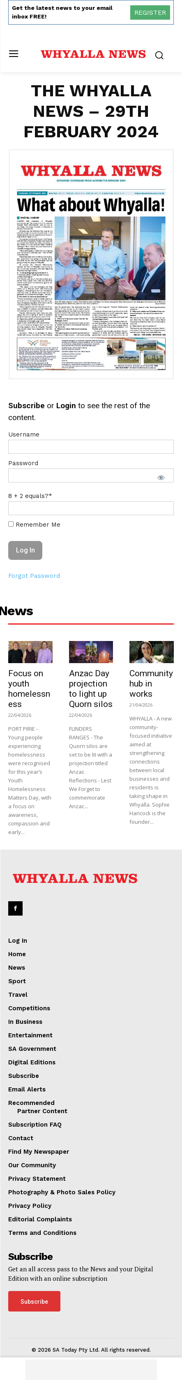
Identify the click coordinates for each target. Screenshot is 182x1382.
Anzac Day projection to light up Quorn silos (91, 688)
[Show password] (161, 477)
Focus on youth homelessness (29, 688)
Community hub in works (151, 683)
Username (23, 434)
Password (23, 463)
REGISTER (150, 12)
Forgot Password (34, 576)
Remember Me (34, 524)
